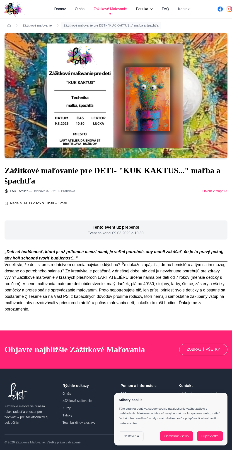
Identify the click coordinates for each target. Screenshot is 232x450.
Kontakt (184, 9)
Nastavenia (131, 436)
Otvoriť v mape (215, 191)
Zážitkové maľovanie (37, 25)
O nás (80, 9)
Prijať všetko (209, 436)
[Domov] (13, 9)
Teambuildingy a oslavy (79, 422)
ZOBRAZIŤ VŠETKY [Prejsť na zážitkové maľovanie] (203, 349)
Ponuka (144, 9)
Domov (60, 9)
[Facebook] (220, 9)
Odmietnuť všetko (176, 436)
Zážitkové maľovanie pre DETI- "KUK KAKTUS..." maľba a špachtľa (111, 25)
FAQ (165, 9)
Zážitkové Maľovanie (110, 9)
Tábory (67, 415)
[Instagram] (229, 9)
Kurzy (67, 408)
